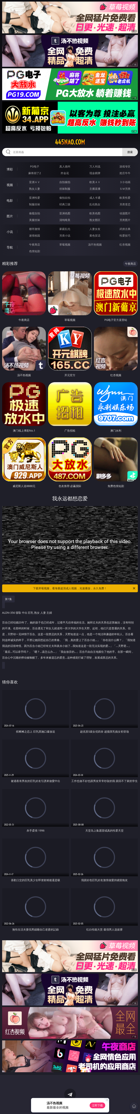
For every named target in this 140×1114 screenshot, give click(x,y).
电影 (10, 200)
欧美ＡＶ (94, 182)
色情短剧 (34, 251)
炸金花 (65, 173)
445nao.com (70, 142)
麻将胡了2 (34, 173)
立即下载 (97, 1105)
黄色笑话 (94, 235)
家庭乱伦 (64, 229)
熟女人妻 (34, 189)
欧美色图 (94, 213)
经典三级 (64, 204)
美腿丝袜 (34, 220)
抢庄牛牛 (124, 173)
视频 (10, 185)
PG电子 (34, 166)
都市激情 (34, 229)
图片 (10, 216)
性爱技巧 (124, 235)
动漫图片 (124, 213)
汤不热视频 (95, 244)
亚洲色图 (64, 213)
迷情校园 (34, 235)
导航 (10, 247)
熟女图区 (94, 220)
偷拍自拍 (64, 197)
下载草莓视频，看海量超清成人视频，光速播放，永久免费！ (84, 588)
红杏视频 (124, 244)
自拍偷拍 (64, 182)
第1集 (8, 599)
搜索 (130, 152)
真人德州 (64, 166)
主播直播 (94, 189)
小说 (10, 232)
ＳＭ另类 (124, 189)
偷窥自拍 (34, 213)
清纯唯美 (64, 220)
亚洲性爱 (34, 197)
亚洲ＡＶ (34, 182)
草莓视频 (64, 244)
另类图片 (124, 220)
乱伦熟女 (94, 204)
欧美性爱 (124, 197)
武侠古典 (124, 229)
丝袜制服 (64, 189)
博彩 (10, 169)
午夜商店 (34, 244)
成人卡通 (94, 197)
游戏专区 (124, 166)
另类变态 (124, 204)
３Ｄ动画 (124, 182)
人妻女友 (94, 229)
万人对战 (94, 166)
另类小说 (64, 235)
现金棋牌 (94, 173)
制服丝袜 (34, 204)
